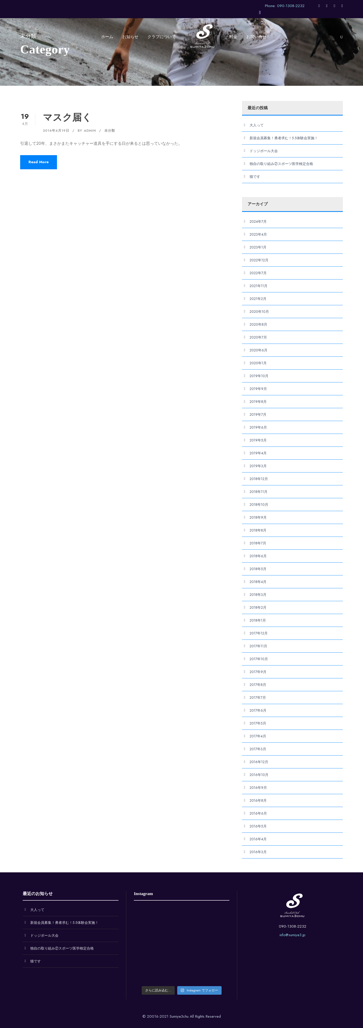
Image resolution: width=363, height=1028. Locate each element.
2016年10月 (259, 774)
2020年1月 (258, 363)
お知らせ (130, 37)
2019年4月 (258, 453)
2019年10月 (259, 375)
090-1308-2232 (292, 926)
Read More (38, 162)
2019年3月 (258, 465)
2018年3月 (258, 594)
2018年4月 (258, 581)
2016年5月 (258, 826)
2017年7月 (258, 697)
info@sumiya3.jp (293, 935)
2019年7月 (258, 414)
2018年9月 (258, 517)
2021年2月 (258, 298)
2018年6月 (258, 556)
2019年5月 (258, 440)
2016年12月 (259, 761)
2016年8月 (258, 800)
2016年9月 (258, 787)
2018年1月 (258, 620)
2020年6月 (258, 350)
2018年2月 (258, 607)
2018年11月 (258, 491)
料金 (233, 37)
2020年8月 (258, 324)
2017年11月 (258, 646)
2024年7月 (258, 221)
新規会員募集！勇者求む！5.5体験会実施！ (284, 138)
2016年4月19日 (56, 130)
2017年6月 (258, 710)
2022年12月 (259, 260)
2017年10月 (259, 658)
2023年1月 (258, 247)
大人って (257, 125)
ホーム (107, 37)
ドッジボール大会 (264, 150)
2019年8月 (258, 401)
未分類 (109, 130)
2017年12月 (259, 633)
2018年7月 (258, 543)
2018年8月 (258, 530)
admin (90, 130)
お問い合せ (256, 37)
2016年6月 (258, 813)
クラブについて (161, 37)
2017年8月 (258, 684)
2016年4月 (258, 839)
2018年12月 (259, 478)
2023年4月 (258, 234)
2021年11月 (258, 285)
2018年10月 (259, 504)
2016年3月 (258, 851)
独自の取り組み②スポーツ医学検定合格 (281, 163)
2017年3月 (258, 749)
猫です (255, 176)
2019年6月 (258, 427)
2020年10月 (259, 311)
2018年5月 (258, 568)
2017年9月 (258, 671)
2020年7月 (258, 337)
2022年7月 (258, 272)
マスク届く (67, 117)
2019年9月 (258, 388)
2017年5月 (258, 723)
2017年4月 (258, 736)
